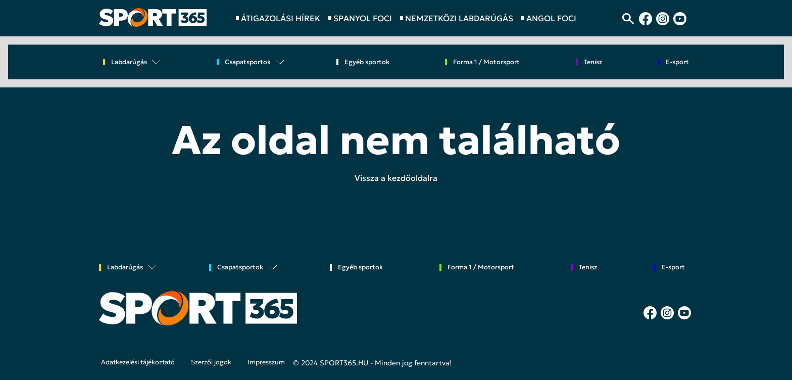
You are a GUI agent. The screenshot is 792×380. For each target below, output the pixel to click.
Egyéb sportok (366, 62)
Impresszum (266, 362)
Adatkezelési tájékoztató (138, 362)
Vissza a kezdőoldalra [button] (396, 178)
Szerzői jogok (211, 362)
